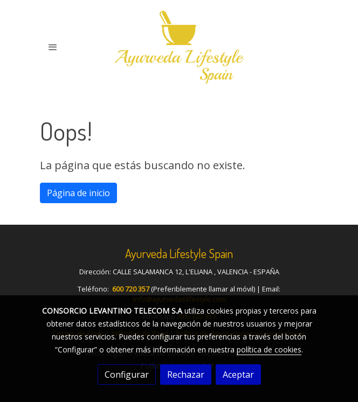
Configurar (127, 374)
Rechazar (185, 374)
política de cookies (269, 349)
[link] (179, 47)
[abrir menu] (53, 47)
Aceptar (238, 374)
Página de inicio (78, 193)
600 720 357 (130, 289)
